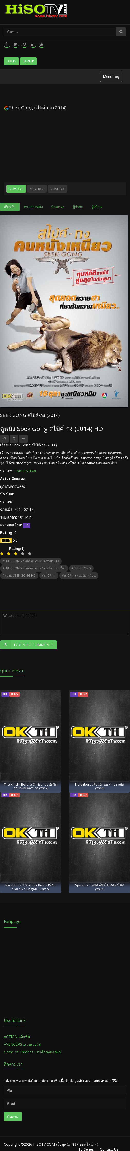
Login (11, 61)
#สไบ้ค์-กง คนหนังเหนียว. (79, 575)
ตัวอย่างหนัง (33, 206)
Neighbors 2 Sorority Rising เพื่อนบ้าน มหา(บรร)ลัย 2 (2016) (30, 887)
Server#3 (57, 189)
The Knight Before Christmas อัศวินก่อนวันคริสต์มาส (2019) (30, 786)
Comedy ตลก (25, 470)
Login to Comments (26, 644)
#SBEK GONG (81, 568)
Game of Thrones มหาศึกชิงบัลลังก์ (33, 1052)
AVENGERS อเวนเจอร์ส (22, 1044)
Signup (28, 61)
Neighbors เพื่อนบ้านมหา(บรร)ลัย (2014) (99, 786)
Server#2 (37, 189)
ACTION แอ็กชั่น (17, 1036)
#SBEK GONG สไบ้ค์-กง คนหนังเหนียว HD (31, 561)
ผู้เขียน (96, 206)
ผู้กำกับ (78, 206)
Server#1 (16, 189)
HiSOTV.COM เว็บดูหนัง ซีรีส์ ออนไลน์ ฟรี (66, 1144)
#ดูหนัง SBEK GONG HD (19, 575)
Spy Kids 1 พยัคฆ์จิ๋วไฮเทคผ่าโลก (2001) (99, 887)
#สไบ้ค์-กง (49, 575)
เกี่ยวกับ (10, 206)
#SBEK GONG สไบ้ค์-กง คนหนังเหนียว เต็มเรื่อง (34, 568)
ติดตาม (12, 1116)
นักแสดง (57, 206)
